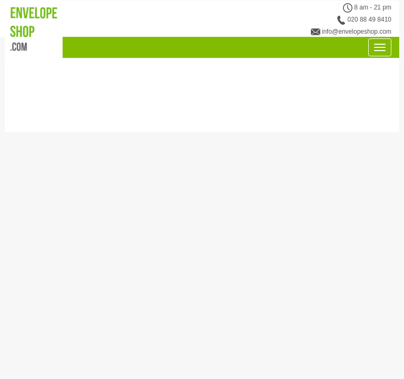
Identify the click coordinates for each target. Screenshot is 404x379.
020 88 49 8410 (369, 19)
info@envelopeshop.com (356, 31)
